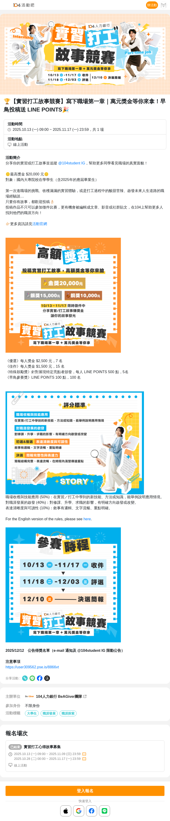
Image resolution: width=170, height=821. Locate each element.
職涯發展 (49, 713)
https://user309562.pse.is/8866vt (32, 667)
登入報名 (85, 791)
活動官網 (39, 224)
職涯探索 (68, 713)
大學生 (32, 713)
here (87, 519)
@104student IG (71, 163)
